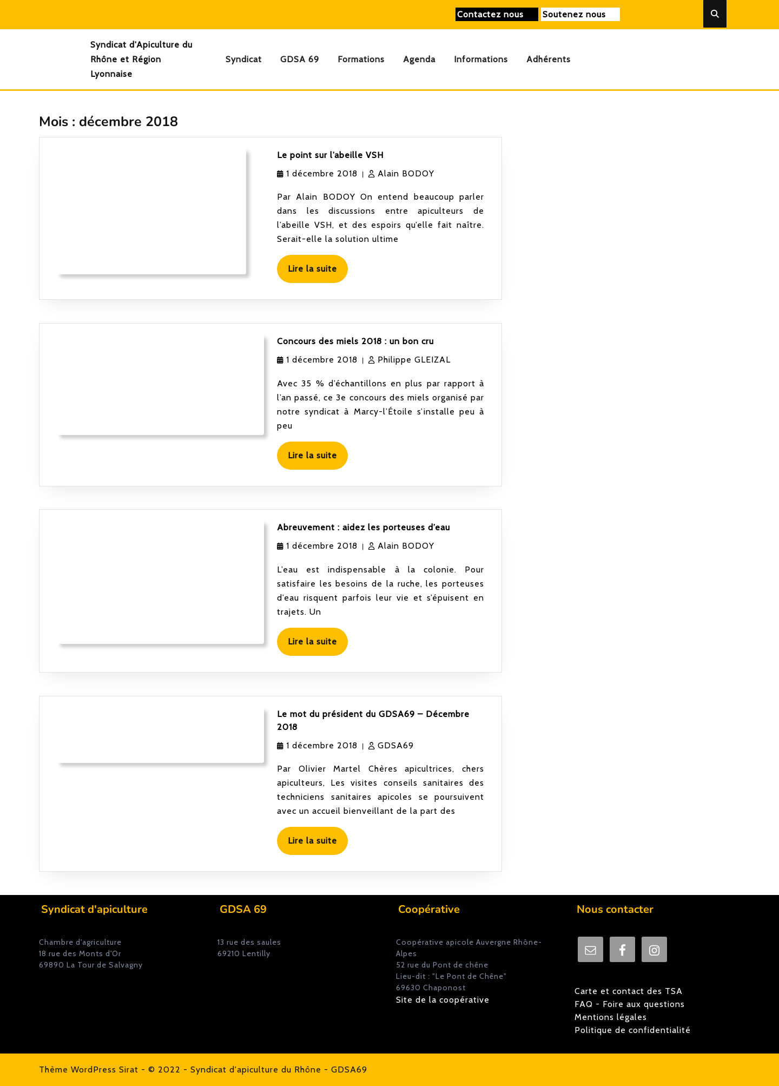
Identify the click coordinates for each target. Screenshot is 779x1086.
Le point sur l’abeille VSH (330, 155)
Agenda (419, 59)
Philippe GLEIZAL (414, 359)
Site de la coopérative (443, 1000)
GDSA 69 (299, 59)
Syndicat (244, 59)
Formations (361, 59)
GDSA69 (396, 745)
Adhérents (548, 59)
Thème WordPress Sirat (88, 1069)
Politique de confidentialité (633, 1030)
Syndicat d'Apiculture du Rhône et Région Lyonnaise (141, 59)
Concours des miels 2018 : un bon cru (355, 341)
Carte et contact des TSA (629, 991)
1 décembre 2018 (322, 173)
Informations (481, 59)
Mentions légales (611, 1017)
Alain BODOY (406, 173)
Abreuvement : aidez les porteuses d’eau (363, 527)
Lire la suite (318, 272)
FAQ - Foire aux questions (630, 1004)
